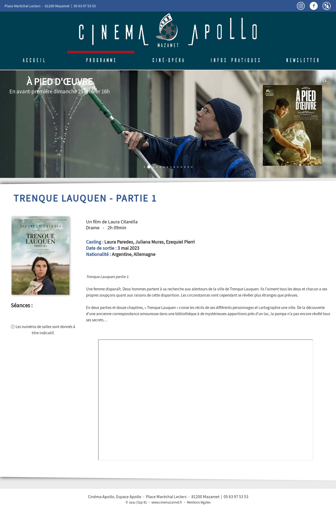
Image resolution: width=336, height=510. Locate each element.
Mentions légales (198, 502)
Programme (100, 60)
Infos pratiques (235, 60)
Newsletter (302, 60)
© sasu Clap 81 (136, 502)
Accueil (33, 60)
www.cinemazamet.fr (166, 502)
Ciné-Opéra (168, 60)
